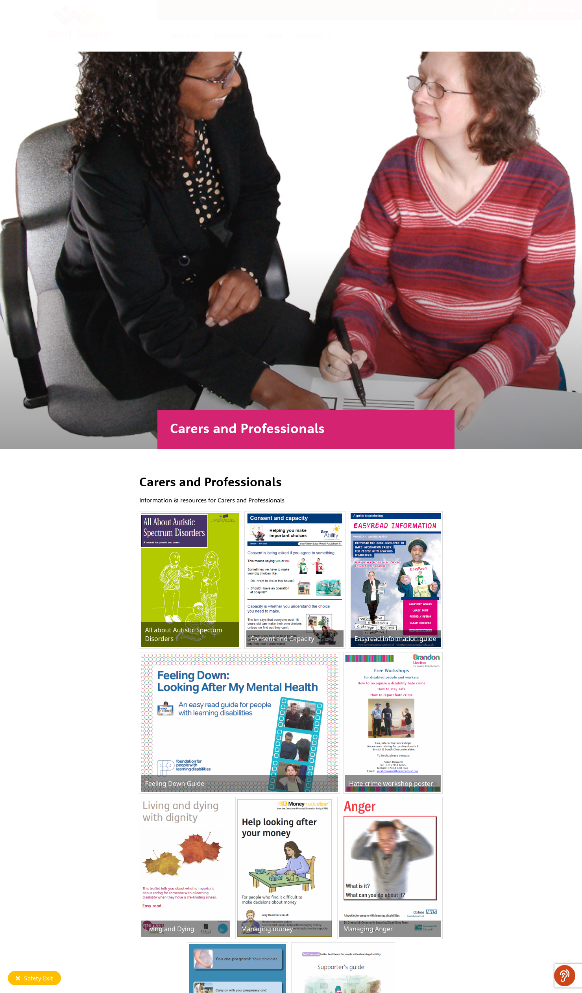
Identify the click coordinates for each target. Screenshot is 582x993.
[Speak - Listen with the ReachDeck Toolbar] (564, 975)
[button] (495, 9)
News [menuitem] (274, 35)
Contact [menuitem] (310, 35)
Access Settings (551, 9)
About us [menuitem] (185, 35)
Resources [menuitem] (231, 35)
